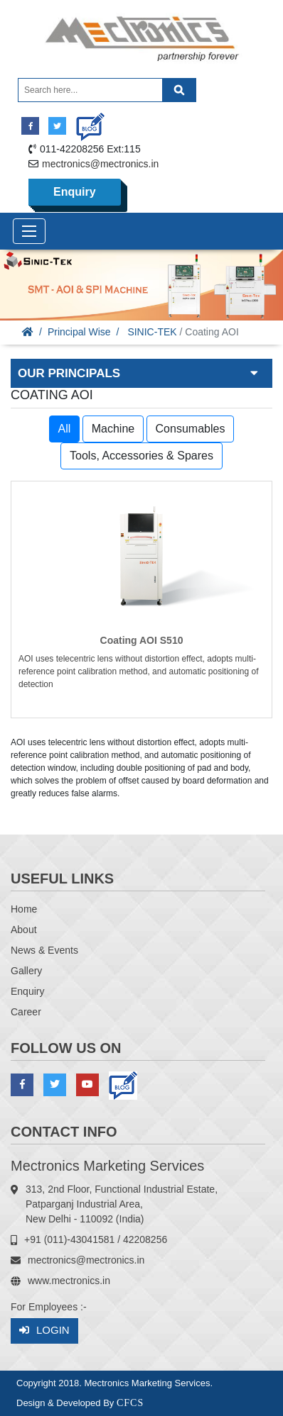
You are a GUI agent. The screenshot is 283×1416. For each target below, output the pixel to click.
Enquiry (74, 192)
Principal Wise (79, 332)
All (64, 429)
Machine (113, 429)
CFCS (130, 1403)
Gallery (26, 970)
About (24, 929)
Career (26, 1012)
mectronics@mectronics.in (100, 163)
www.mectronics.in (69, 1280)
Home (24, 909)
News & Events (44, 950)
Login (44, 1330)
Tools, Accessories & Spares (141, 456)
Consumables (190, 429)
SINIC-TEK (151, 332)
